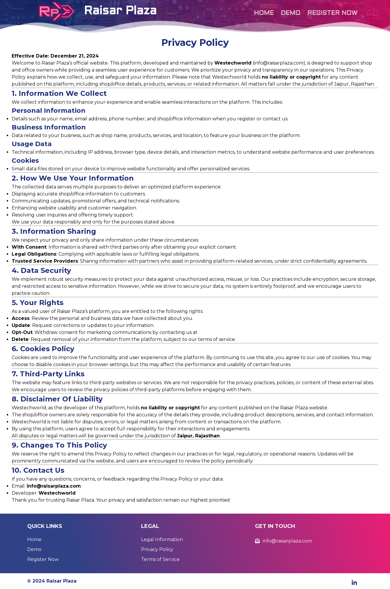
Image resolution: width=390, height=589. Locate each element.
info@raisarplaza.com (226, 332)
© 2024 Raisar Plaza (52, 581)
